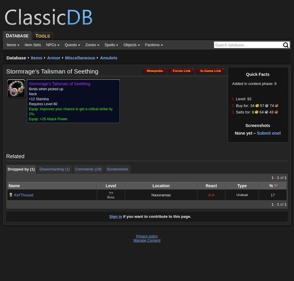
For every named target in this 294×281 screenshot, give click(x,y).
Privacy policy (147, 236)
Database (16, 57)
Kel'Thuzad (23, 195)
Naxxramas (161, 195)
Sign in (115, 216)
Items (36, 57)
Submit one (268, 133)
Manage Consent (146, 240)
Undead (242, 195)
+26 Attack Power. (54, 119)
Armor (53, 57)
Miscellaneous (80, 57)
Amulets (108, 57)
